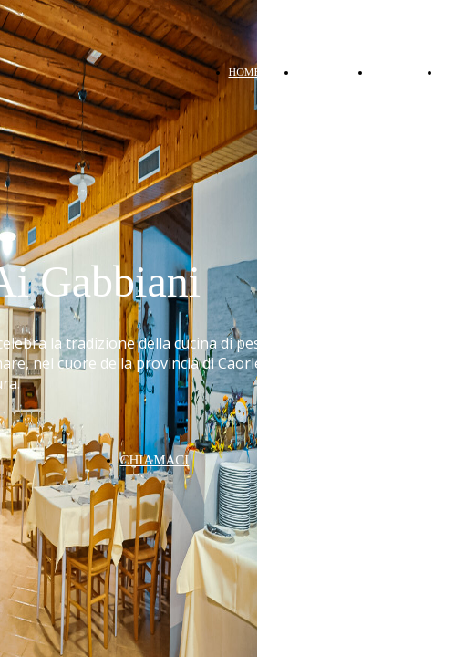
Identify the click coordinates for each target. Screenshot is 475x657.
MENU (387, 72)
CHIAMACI (155, 460)
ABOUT (316, 72)
